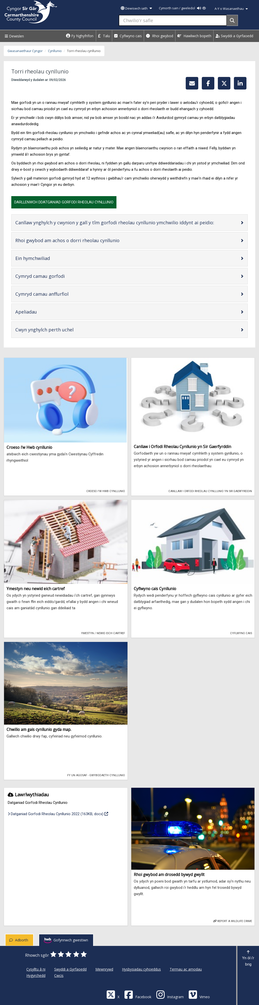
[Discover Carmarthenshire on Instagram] (170, 994)
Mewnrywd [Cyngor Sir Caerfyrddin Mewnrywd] (104, 969)
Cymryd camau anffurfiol (57, 294)
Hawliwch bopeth (194, 35)
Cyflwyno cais (128, 35)
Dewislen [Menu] (14, 36)
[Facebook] (138, 994)
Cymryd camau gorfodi (56, 276)
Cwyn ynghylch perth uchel (60, 329)
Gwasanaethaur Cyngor (25, 51)
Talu (104, 35)
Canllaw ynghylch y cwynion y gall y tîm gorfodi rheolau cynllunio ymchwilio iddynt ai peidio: (127, 222)
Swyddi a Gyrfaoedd (234, 35)
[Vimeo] (199, 994)
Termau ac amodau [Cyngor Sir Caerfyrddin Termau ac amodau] (186, 969)
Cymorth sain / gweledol (182, 8)
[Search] (232, 20)
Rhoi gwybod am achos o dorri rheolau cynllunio (83, 240)
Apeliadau (42, 312)
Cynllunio (55, 51)
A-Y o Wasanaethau (231, 9)
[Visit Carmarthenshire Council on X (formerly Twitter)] (113, 994)
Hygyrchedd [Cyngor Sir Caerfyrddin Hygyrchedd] (35, 975)
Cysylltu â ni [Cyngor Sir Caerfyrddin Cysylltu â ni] (35, 969)
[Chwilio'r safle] (173, 20)
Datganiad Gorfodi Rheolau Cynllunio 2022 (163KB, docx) (58, 813)
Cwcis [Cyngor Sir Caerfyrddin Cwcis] (58, 975)
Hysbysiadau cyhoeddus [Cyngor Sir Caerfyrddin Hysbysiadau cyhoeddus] (141, 969)
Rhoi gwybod (159, 35)
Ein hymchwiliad (48, 258)
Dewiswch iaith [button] (136, 8)
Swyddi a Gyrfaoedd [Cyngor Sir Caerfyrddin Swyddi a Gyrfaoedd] (70, 969)
